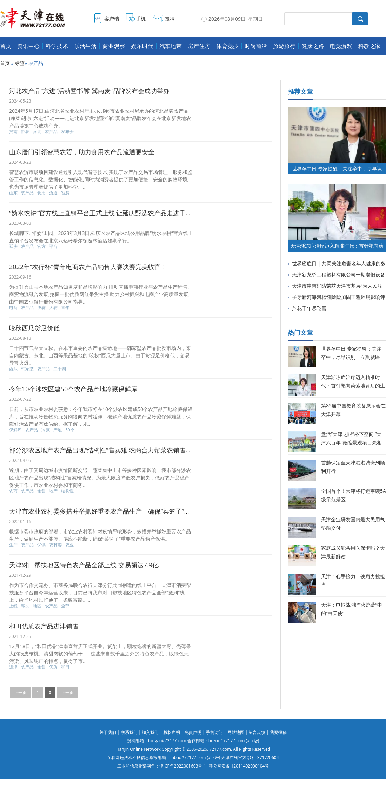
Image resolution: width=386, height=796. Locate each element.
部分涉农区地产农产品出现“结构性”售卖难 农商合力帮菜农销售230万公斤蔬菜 (118, 450)
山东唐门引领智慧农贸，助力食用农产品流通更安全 (81, 152)
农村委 (55, 544)
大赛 (53, 307)
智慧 (65, 192)
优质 (53, 667)
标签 (20, 63)
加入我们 (150, 732)
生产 (13, 544)
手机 (141, 18)
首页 (5, 46)
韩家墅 (27, 368)
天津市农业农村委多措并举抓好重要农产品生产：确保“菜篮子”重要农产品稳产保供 (125, 511)
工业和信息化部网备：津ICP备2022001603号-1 (161, 766)
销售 (41, 491)
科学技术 (57, 46)
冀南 (13, 131)
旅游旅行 (284, 46)
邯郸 (25, 131)
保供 (41, 544)
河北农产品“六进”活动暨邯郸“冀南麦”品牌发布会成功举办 (89, 90)
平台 (53, 246)
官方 (41, 246)
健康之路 (312, 46)
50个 (69, 430)
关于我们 (107, 732)
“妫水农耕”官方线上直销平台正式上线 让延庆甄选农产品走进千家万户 (107, 213)
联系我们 (129, 732)
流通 (53, 192)
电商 (13, 307)
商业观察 (113, 46)
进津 (13, 667)
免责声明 (193, 732)
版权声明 (171, 732)
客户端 (111, 18)
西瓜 (13, 368)
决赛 (41, 307)
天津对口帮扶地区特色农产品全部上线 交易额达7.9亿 (84, 565)
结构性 (67, 491)
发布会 (67, 131)
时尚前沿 (256, 46)
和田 (65, 667)
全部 (65, 605)
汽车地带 (170, 46)
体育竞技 (227, 46)
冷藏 (45, 430)
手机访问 (214, 732)
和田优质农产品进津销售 (44, 626)
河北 (37, 131)
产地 (57, 430)
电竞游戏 (341, 46)
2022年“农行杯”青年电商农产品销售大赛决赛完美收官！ (88, 266)
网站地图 (235, 732)
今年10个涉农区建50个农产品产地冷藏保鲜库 (73, 389)
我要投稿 (278, 732)
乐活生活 (85, 46)
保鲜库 (15, 430)
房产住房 (199, 46)
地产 (53, 491)
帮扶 (25, 605)
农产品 (51, 131)
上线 (13, 605)
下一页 (67, 693)
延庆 (13, 246)
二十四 (59, 368)
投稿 (170, 18)
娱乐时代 (142, 46)
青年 (65, 307)
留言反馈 (256, 732)
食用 (41, 192)
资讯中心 (28, 46)
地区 (37, 605)
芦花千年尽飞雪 (309, 308)
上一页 (20, 693)
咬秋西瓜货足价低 (34, 328)
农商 (13, 491)
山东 (13, 192)
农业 (69, 544)
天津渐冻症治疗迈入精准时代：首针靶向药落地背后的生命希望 (353, 385)
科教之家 (369, 46)
